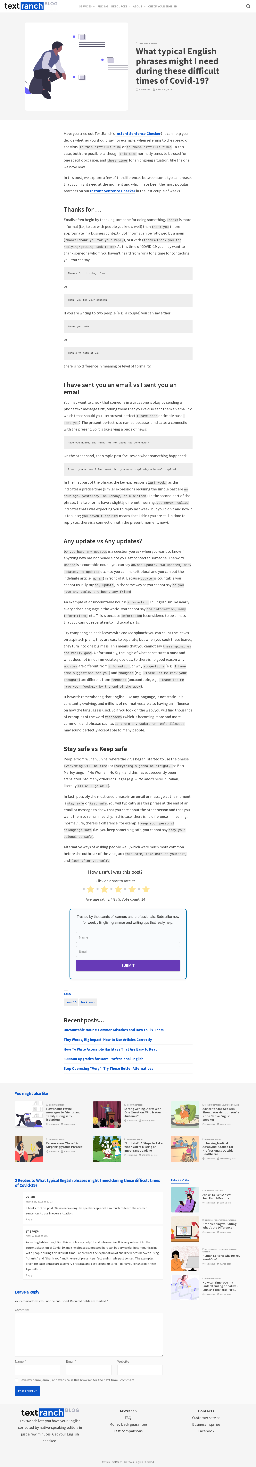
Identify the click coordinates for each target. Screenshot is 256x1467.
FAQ (128, 1416)
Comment (23, 1308)
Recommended (180, 1178)
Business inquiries (206, 1422)
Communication (148, 43)
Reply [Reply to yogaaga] (29, 1273)
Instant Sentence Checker (138, 133)
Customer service (206, 1416)
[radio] (87, 888)
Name (20, 1360)
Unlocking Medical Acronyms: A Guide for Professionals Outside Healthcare (218, 1147)
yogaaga (32, 1229)
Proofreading (220, 1218)
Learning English (230, 1103)
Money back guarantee (128, 1422)
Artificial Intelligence (216, 1248)
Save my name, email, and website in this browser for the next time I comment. (77, 1378)
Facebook (206, 1429)
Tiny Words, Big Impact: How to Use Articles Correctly (108, 1038)
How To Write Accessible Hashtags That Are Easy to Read (111, 1047)
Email (71, 1360)
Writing (219, 1189)
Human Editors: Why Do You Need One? (221, 1256)
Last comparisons (128, 1429)
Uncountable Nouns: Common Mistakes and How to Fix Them (114, 1028)
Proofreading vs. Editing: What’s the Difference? (219, 1224)
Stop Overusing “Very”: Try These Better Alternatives (108, 1067)
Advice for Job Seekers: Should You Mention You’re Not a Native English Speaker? (221, 1112)
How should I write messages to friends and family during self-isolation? (63, 1112)
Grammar (209, 1189)
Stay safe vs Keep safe (95, 747)
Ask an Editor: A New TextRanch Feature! (216, 1195)
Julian (30, 1195)
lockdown (88, 1001)
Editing (209, 1218)
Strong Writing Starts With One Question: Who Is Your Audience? (142, 1111)
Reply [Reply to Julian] (29, 1218)
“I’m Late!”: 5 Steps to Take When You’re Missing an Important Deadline (143, 1145)
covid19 (71, 1001)
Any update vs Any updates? (103, 540)
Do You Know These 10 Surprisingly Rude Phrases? (65, 1143)
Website (123, 1360)
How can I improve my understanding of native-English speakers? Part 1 (220, 1284)
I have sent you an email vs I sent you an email (120, 388)
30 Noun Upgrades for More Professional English (104, 1057)
